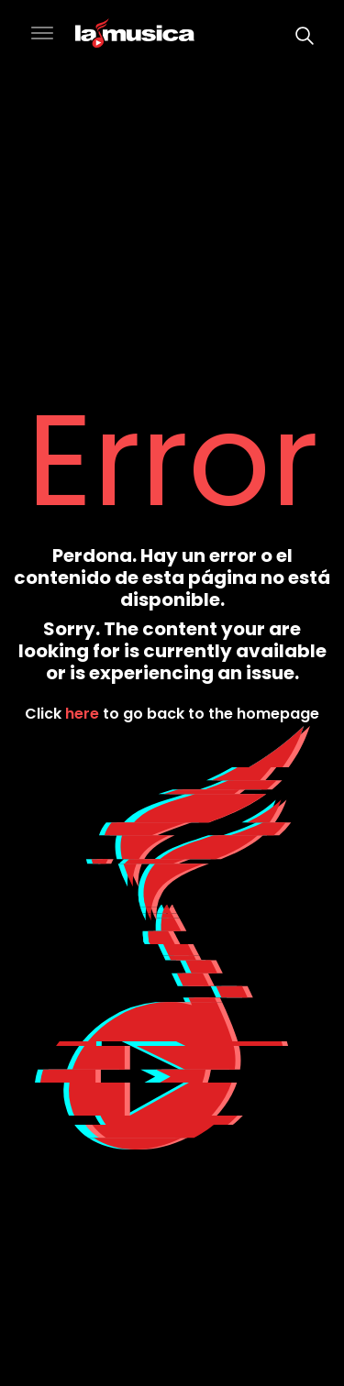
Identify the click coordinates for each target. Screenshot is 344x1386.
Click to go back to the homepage (172, 713)
